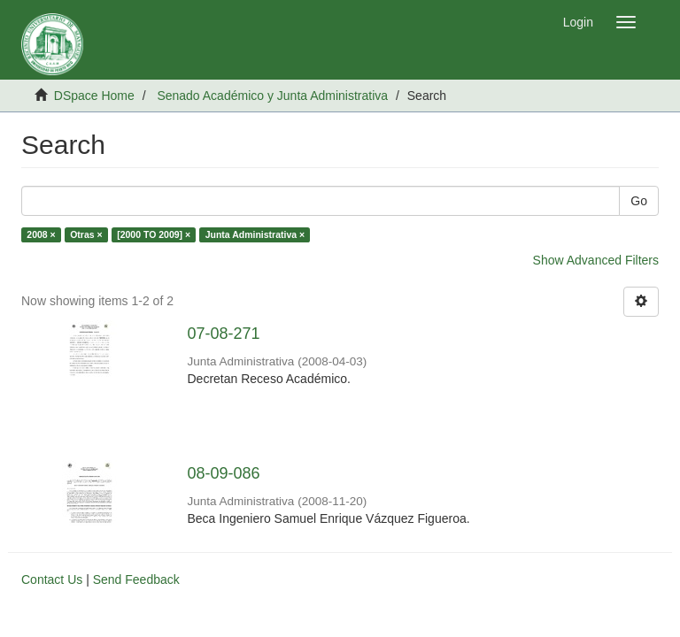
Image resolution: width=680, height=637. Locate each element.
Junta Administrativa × (255, 234)
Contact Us (51, 579)
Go (638, 201)
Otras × (86, 234)
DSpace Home (94, 95)
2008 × (41, 234)
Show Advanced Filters (596, 260)
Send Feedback (136, 579)
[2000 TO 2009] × (153, 234)
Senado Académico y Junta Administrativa (272, 95)
